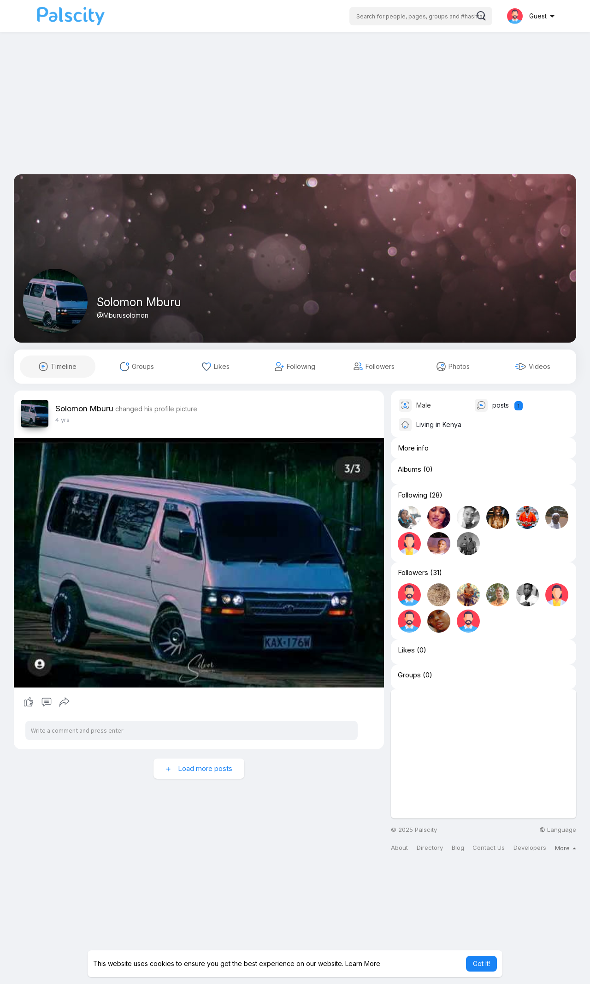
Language (557, 830)
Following (412, 495)
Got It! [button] (481, 963)
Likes (406, 650)
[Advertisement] (295, 109)
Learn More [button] (362, 963)
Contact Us (488, 848)
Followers (413, 572)
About (399, 848)
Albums (409, 469)
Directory (430, 848)
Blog (458, 848)
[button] (420, 16)
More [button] (565, 848)
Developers (529, 848)
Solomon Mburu (139, 302)
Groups (409, 675)
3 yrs (62, 419)
